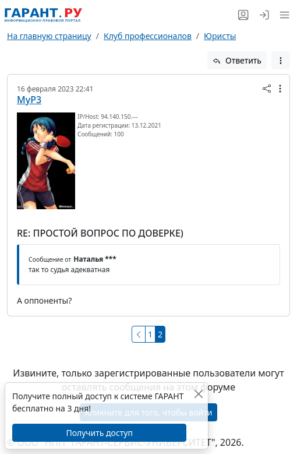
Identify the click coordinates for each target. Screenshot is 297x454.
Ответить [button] (237, 60)
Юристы (220, 35)
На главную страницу (49, 35)
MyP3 (29, 99)
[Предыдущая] (139, 334)
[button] (282, 15)
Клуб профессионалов (148, 35)
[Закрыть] (198, 394)
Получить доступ (99, 432)
